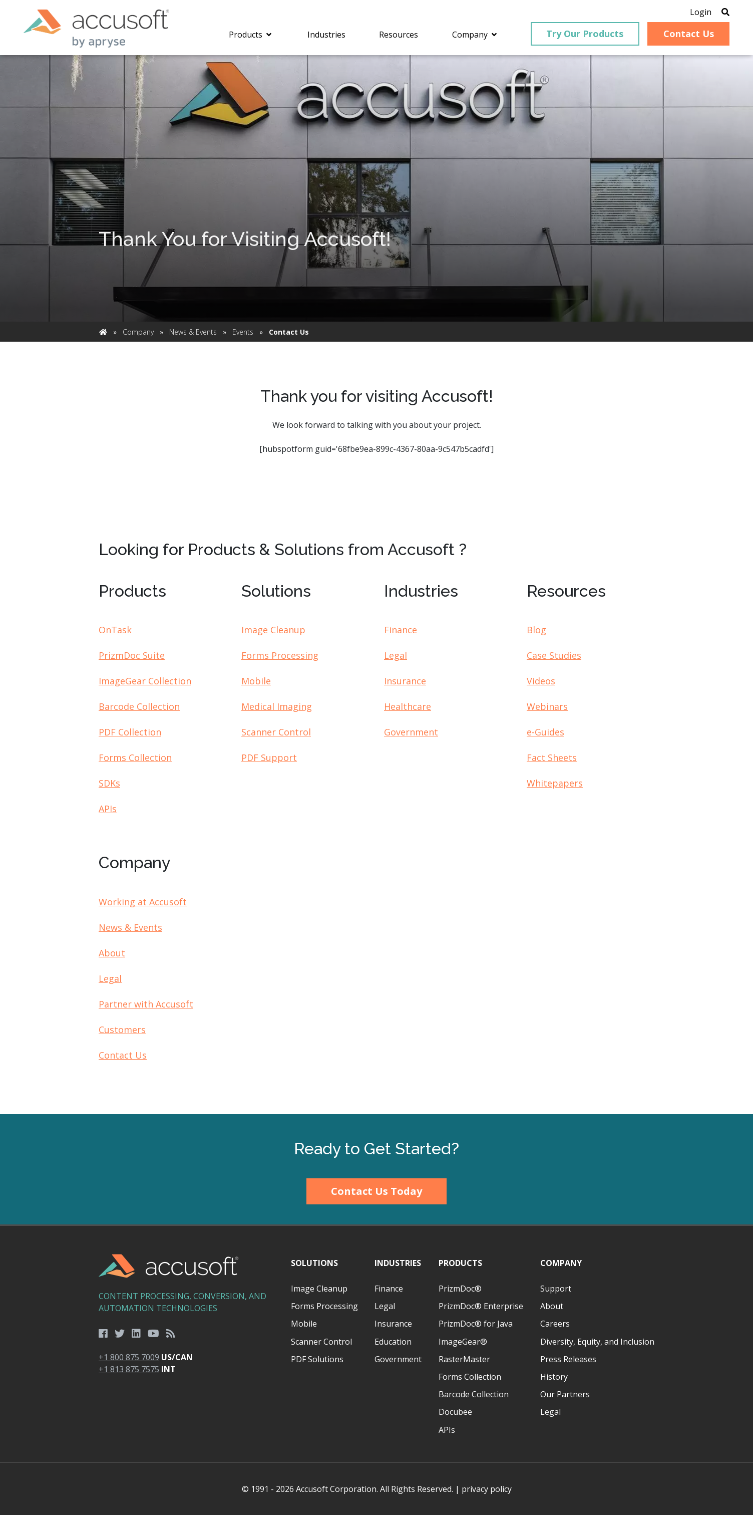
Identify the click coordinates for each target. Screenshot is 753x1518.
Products (460, 1265)
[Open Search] (719, 13)
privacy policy (487, 1491)
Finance (400, 633)
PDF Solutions (317, 1361)
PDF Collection (130, 735)
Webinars (547, 709)
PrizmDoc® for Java (476, 1326)
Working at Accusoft (143, 904)
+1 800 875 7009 (129, 1360)
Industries (397, 1265)
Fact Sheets (552, 760)
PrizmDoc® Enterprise (481, 1309)
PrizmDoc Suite (132, 658)
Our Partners (565, 1397)
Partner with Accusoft (146, 1006)
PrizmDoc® (460, 1291)
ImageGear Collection (145, 684)
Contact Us (123, 1058)
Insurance (405, 684)
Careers (555, 1326)
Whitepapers (555, 786)
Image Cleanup (273, 633)
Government (411, 735)
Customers (122, 1032)
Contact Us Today (376, 1194)
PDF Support (269, 760)
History (554, 1379)
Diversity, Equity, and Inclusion (597, 1344)
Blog (536, 633)
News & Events (193, 335)
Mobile (256, 684)
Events (242, 335)
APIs (108, 812)
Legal (395, 658)
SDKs (109, 786)
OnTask (115, 633)
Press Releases (568, 1361)
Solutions (314, 1265)
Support (555, 1291)
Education (393, 1344)
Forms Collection (135, 760)
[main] (376, 587)
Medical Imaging (276, 709)
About (112, 955)
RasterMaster (464, 1361)
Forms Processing (279, 658)
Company (138, 335)
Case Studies (554, 658)
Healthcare (407, 709)
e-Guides (545, 735)
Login (694, 12)
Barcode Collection (139, 709)
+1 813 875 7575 (129, 1372)
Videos (541, 684)
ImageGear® (463, 1344)
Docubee (455, 1414)
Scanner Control (276, 735)
